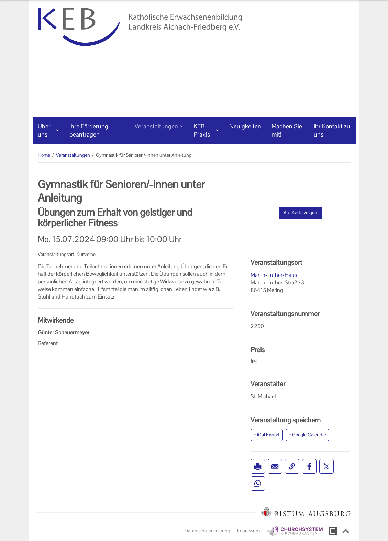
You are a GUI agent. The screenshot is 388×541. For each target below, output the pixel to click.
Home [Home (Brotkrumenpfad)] (44, 155)
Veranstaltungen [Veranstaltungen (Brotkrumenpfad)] (73, 155)
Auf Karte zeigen (300, 212)
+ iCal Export (267, 435)
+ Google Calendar (307, 435)
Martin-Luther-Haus (274, 275)
